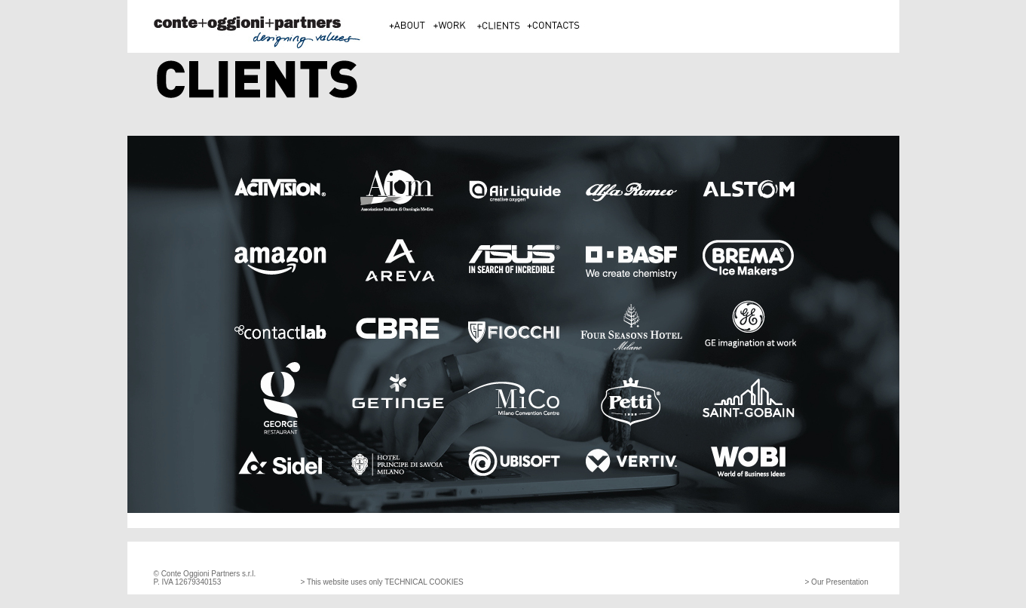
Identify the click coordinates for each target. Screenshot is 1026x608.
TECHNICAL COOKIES (423, 582)
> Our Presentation (836, 582)
